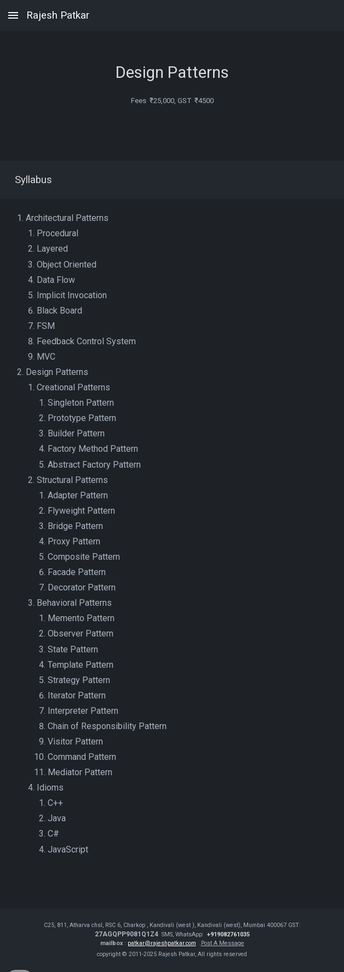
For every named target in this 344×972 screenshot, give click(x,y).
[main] (172, 64)
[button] (13, 15)
